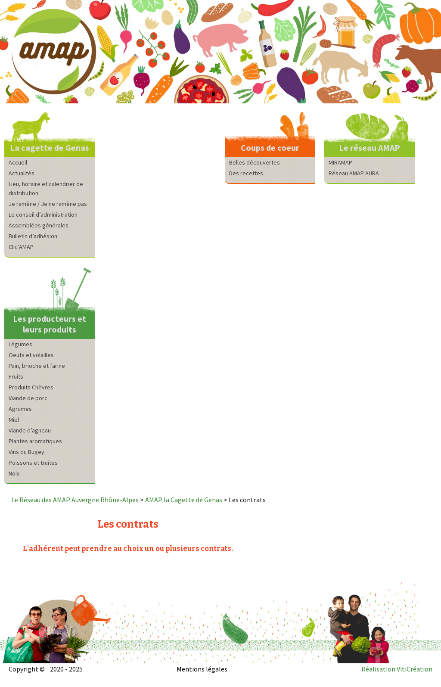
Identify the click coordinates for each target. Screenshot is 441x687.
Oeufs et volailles (31, 355)
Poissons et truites (33, 462)
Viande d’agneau (30, 430)
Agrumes (20, 409)
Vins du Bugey (26, 452)
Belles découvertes (254, 162)
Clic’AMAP (21, 247)
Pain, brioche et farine (37, 366)
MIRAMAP (340, 162)
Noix (14, 473)
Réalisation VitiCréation (396, 669)
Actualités (21, 173)
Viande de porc (28, 398)
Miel (14, 419)
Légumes (20, 344)
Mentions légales (202, 669)
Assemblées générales (38, 225)
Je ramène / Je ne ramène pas (48, 204)
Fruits (16, 376)
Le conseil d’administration (43, 214)
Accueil (18, 162)
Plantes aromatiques (35, 441)
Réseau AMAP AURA (354, 173)
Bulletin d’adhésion (33, 236)
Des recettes (246, 173)
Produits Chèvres (31, 387)
